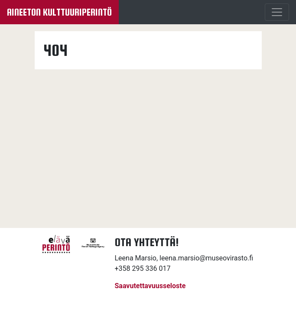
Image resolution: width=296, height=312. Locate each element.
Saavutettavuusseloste (150, 286)
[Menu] (277, 12)
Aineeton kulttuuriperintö (59, 12)
